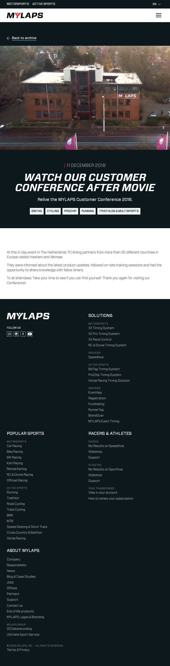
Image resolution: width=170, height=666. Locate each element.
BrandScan (96, 415)
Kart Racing (15, 463)
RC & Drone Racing (20, 474)
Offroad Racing (17, 480)
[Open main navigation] (158, 15)
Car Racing (14, 446)
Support (94, 457)
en (157, 4)
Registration (97, 398)
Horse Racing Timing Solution (109, 380)
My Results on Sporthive (105, 469)
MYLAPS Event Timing (103, 421)
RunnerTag (96, 409)
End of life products (20, 611)
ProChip (70, 211)
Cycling (53, 211)
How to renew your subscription (110, 498)
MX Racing (14, 457)
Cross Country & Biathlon (24, 532)
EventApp (95, 392)
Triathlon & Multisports (119, 211)
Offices (12, 588)
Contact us (15, 605)
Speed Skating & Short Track (27, 527)
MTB (10, 521)
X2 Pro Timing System (104, 333)
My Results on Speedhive (106, 446)
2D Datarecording (19, 628)
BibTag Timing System (104, 369)
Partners (13, 594)
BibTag (37, 211)
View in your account (102, 492)
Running (88, 211)
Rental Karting (17, 469)
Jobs (10, 582)
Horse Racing (16, 538)
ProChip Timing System (104, 375)
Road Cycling (16, 504)
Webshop (95, 451)
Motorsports (18, 4)
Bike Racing (15, 451)
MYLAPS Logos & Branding (25, 617)
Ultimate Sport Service (23, 634)
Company (13, 559)
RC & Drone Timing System (107, 345)
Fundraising (96, 404)
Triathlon (13, 498)
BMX (10, 515)
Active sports (43, 4)
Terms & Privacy (18, 650)
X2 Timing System (101, 328)
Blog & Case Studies (21, 576)
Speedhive (96, 357)
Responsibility (16, 565)
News (11, 571)
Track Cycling (16, 509)
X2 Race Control (99, 339)
